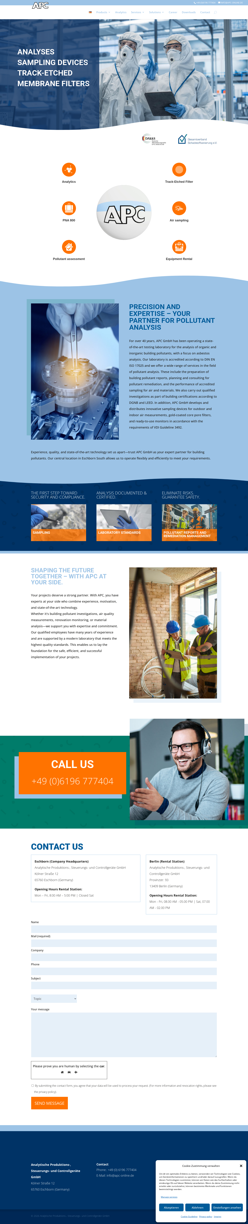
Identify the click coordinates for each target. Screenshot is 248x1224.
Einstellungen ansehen (227, 1207)
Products (101, 12)
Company (37, 950)
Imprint (217, 1216)
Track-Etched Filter (179, 181)
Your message (124, 1032)
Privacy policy (205, 1216)
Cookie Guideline (189, 1216)
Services (136, 12)
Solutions (155, 12)
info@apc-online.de (120, 1175)
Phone (35, 964)
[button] (241, 1166)
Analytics (120, 12)
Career (173, 12)
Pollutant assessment (69, 259)
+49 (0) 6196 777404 (122, 1170)
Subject (124, 982)
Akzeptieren (171, 1207)
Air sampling (179, 220)
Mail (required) (40, 936)
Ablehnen (197, 1207)
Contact (205, 12)
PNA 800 (69, 220)
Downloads (189, 12)
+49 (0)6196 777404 (205, 2)
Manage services (169, 1197)
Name (35, 922)
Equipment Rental (179, 259)
